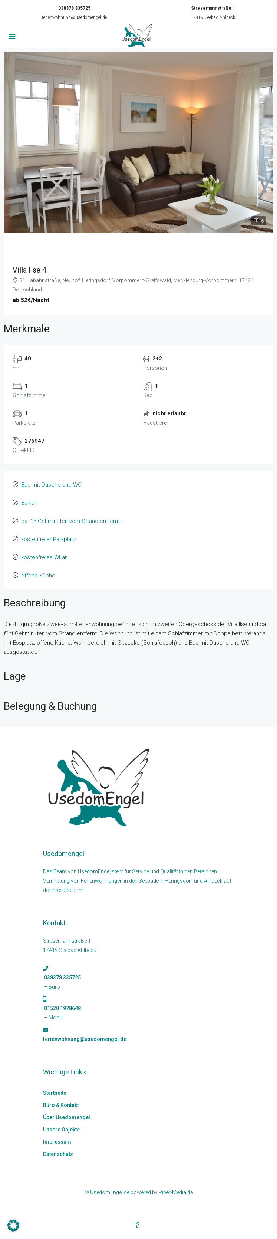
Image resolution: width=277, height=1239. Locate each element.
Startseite (54, 1093)
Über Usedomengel (66, 1117)
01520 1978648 (62, 1008)
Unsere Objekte (61, 1130)
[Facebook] (139, 1225)
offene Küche (38, 575)
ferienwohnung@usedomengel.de (74, 17)
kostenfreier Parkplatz (48, 539)
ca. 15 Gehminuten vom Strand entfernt (70, 521)
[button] (13, 1225)
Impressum (57, 1142)
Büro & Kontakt (61, 1105)
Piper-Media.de (176, 1192)
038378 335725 (74, 8)
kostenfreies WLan (44, 557)
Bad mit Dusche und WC (51, 484)
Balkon (29, 503)
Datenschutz (58, 1154)
